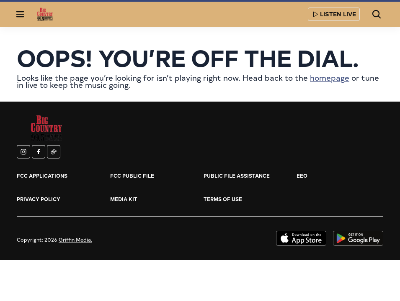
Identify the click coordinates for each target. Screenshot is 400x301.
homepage (329, 77)
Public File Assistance (237, 176)
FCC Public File (132, 176)
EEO (302, 176)
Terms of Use (223, 199)
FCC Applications (42, 176)
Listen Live (334, 14)
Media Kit (123, 199)
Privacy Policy (38, 199)
